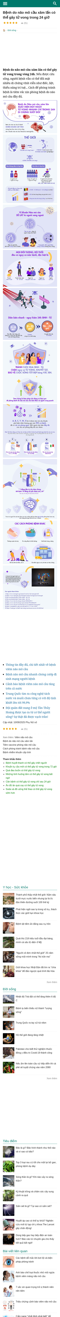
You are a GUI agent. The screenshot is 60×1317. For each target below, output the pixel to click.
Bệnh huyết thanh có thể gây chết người (26, 762)
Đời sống (12, 30)
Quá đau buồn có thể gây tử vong (23, 770)
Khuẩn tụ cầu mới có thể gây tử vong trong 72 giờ (31, 766)
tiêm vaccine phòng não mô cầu (19, 744)
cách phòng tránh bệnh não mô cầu (21, 748)
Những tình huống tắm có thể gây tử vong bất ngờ (29, 776)
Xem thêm (52, 982)
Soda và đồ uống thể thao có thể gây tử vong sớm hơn (29, 791)
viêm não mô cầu (23, 737)
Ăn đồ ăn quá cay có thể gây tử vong (24, 785)
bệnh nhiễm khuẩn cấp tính (17, 752)
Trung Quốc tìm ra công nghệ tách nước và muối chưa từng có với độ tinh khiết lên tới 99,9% (31, 698)
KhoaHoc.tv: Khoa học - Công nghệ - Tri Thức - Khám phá (30, 3)
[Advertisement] (30, 49)
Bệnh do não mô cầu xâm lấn (18, 741)
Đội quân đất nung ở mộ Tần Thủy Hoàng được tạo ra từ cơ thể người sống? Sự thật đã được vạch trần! (28, 712)
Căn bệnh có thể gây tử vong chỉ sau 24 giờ (28, 781)
